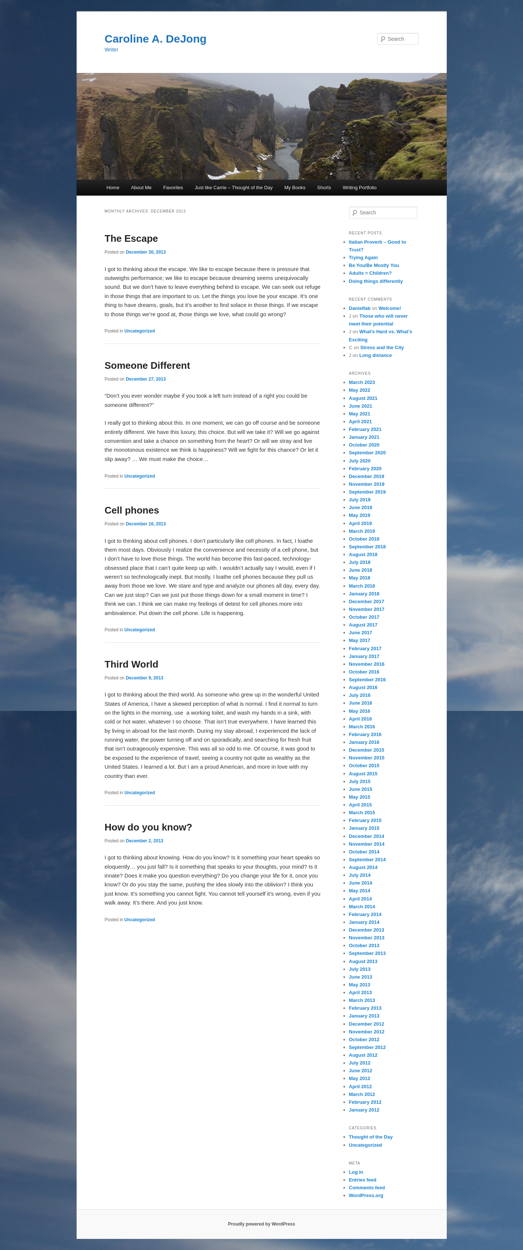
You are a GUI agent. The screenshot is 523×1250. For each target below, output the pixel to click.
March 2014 (362, 906)
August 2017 (363, 625)
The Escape (131, 238)
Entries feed (362, 1180)
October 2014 (364, 852)
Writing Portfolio (360, 187)
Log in (356, 1172)
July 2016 (360, 695)
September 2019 (367, 492)
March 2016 (362, 726)
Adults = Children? (370, 273)
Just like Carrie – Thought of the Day (234, 187)
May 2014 (360, 890)
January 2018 (364, 593)
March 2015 (362, 812)
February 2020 (365, 468)
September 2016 (367, 679)
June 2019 (360, 507)
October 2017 (364, 617)
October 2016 (364, 672)
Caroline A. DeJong (156, 39)
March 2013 (362, 1000)
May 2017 (360, 640)
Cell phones (132, 510)
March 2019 (362, 531)
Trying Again (363, 257)
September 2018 (367, 546)
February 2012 (365, 1102)
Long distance (375, 355)
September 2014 (367, 859)
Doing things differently (376, 281)
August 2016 (363, 687)
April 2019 (360, 523)
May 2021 (360, 414)
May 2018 (360, 578)
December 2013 (366, 930)
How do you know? (148, 827)
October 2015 (364, 765)
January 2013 (364, 1016)
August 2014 (363, 867)
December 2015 (366, 750)
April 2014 (360, 899)
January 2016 (364, 742)
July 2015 (360, 781)
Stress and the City (382, 347)
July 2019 (360, 499)
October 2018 (364, 539)
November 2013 (367, 937)
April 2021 (360, 421)
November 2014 (367, 844)
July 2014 (360, 875)
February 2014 (365, 914)
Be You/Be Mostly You (374, 265)
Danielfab (360, 308)
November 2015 (367, 758)
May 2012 (360, 1078)
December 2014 (366, 836)
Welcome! (390, 308)
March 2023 (362, 382)
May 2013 (360, 984)
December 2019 (366, 476)
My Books (294, 187)
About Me (141, 187)
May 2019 (360, 515)
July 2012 (360, 1063)
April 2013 (360, 992)
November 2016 (367, 664)
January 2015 (364, 828)
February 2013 (365, 1008)
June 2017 (360, 632)
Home (113, 187)
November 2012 (367, 1032)
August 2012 (363, 1055)
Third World (131, 664)
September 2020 (367, 452)
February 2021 (365, 429)
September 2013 (367, 953)
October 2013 (364, 945)
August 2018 (363, 554)
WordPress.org (366, 1195)
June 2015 (360, 789)
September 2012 (367, 1047)
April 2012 (360, 1086)
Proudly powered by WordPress (261, 1224)
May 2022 (360, 390)
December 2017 (366, 601)
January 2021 (364, 437)
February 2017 (365, 648)
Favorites (173, 187)
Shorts (324, 187)
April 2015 (360, 805)
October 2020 (364, 445)
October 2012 (364, 1039)
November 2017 (367, 609)
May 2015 (360, 797)
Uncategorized (139, 331)
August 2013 (363, 961)
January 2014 (364, 922)
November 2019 (367, 484)
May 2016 (360, 711)
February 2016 (365, 734)
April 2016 (360, 719)
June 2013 (360, 977)
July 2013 (360, 969)
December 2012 (366, 1024)
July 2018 (360, 562)
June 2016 (360, 703)
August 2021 (363, 398)
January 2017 (364, 656)
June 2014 (360, 883)
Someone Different (147, 365)
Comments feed (367, 1187)
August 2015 (363, 773)
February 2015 (365, 820)
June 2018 (360, 570)
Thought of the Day (371, 1137)
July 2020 (360, 461)
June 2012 (360, 1070)
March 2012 (362, 1094)
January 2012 (364, 1110)
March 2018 (362, 586)
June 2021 (360, 406)
